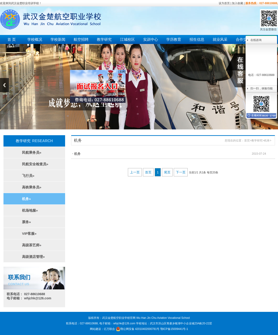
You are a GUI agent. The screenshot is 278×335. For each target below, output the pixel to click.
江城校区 (127, 39)
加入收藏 (237, 3)
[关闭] (121, 70)
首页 (247, 140)
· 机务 (76, 154)
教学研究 (104, 39)
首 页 (11, 39)
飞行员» (28, 176)
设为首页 (224, 3)
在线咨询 (256, 40)
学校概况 (34, 39)
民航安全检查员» (35, 164)
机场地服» (30, 210)
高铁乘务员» (31, 187)
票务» (26, 222)
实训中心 (150, 39)
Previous (4, 85)
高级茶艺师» (31, 245)
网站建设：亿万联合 (102, 329)
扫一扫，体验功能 (261, 88)
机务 (267, 140)
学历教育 (173, 39)
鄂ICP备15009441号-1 (174, 329)
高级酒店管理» (33, 257)
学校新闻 (58, 39)
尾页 (167, 172)
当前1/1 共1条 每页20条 (203, 172)
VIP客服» (29, 233)
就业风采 (220, 39)
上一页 (135, 172)
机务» (26, 199)
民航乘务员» (31, 152)
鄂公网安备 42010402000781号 (138, 329)
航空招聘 (81, 39)
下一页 (181, 172)
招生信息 (197, 39)
